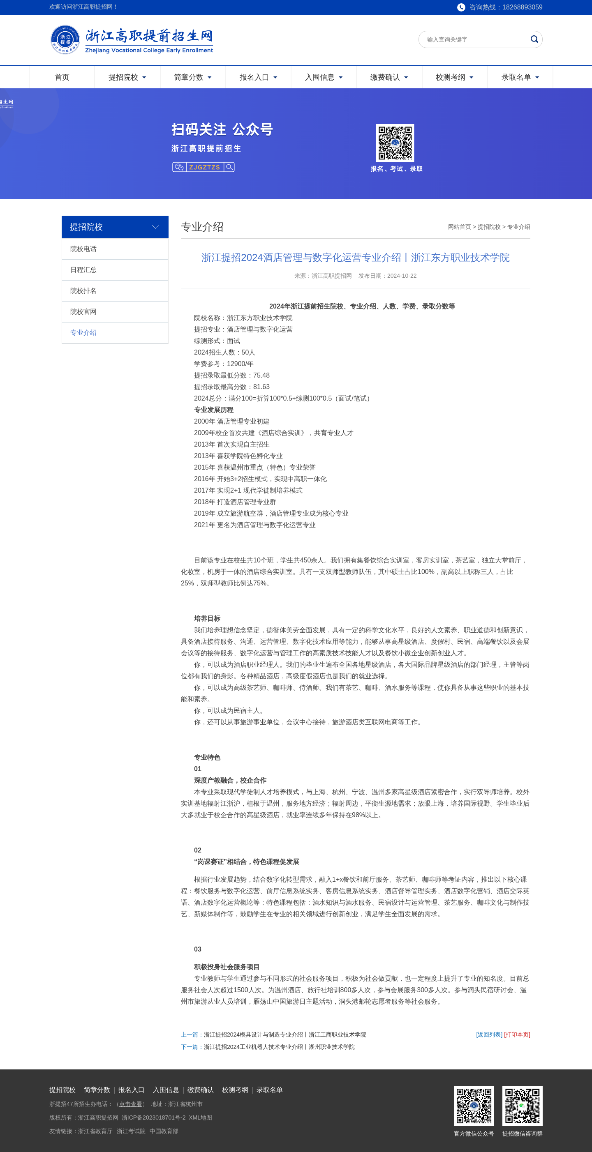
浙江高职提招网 (98, 1117)
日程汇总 (83, 269)
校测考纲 (235, 1089)
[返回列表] (489, 1034)
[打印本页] (517, 1034)
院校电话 (83, 248)
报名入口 (131, 1089)
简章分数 (97, 1089)
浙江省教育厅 (95, 1131)
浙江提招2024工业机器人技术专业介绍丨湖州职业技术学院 (279, 1047)
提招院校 (489, 226)
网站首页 (459, 226)
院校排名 (83, 290)
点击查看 (130, 1104)
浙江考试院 (131, 1131)
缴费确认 (200, 1089)
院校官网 (83, 311)
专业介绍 (83, 332)
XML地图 (200, 1117)
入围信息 (166, 1089)
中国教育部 (164, 1131)
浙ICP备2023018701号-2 (154, 1117)
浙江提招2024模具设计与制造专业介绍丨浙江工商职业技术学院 (285, 1034)
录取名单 (270, 1089)
